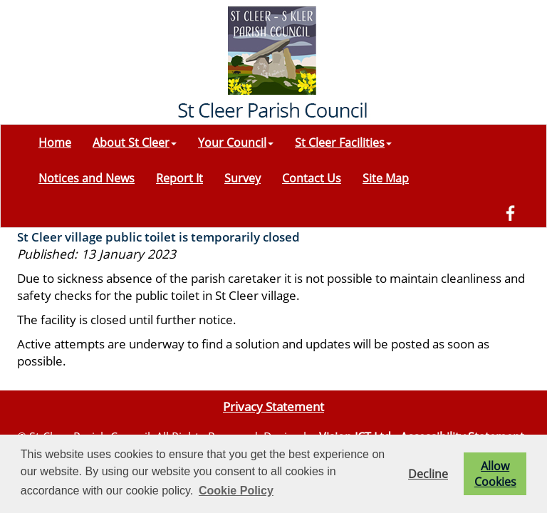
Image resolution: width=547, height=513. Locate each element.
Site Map (386, 178)
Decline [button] (428, 474)
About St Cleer (135, 142)
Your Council (236, 142)
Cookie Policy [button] (236, 490)
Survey (242, 178)
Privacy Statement (273, 406)
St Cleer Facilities (343, 142)
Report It (179, 178)
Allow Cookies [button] (495, 473)
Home (54, 142)
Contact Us (311, 178)
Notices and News (86, 178)
